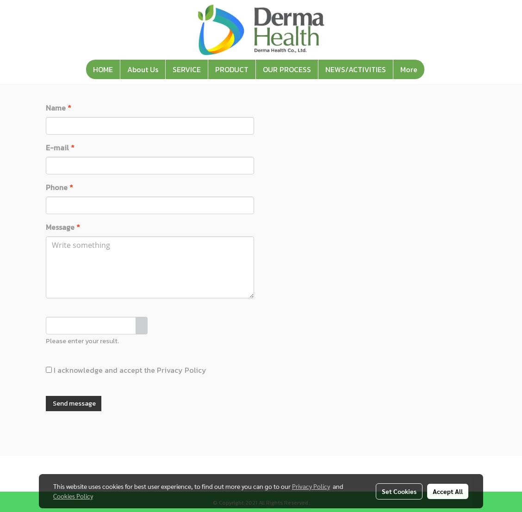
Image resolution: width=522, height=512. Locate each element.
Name (58, 107)
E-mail (60, 147)
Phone (59, 187)
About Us (142, 69)
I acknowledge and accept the (126, 370)
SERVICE (187, 69)
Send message (73, 403)
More (408, 69)
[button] (432, 69)
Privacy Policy (181, 370)
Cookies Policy (73, 496)
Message (63, 227)
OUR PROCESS (287, 69)
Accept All (448, 491)
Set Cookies (399, 491)
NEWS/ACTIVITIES (355, 69)
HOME (103, 69)
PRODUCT (232, 69)
